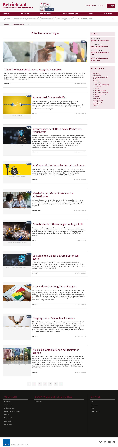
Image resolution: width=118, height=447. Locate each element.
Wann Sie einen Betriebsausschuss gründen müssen (33, 69)
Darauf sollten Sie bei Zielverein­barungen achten (55, 257)
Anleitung (98, 83)
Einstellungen (60, 18)
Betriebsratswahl (33, 18)
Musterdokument (100, 90)
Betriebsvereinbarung (102, 85)
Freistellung (69, 18)
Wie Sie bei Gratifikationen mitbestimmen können (55, 351)
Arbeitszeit (8, 18)
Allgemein (96, 73)
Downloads (96, 81)
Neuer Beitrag (97, 102)
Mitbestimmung (98, 100)
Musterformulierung (101, 92)
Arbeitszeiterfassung (20, 18)
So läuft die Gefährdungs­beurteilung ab (54, 286)
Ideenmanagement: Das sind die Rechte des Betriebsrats (56, 130)
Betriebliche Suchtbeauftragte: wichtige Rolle (57, 224)
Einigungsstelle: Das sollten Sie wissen (53, 318)
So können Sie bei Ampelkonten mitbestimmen (58, 165)
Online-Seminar (98, 104)
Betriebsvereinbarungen (18, 24)
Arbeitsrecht (97, 75)
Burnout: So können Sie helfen (49, 97)
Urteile (95, 106)
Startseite (6, 24)
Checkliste (98, 87)
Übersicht (98, 96)
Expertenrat (96, 98)
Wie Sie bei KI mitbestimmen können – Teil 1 (99, 59)
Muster (97, 88)
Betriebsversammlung (47, 18)
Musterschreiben (100, 94)
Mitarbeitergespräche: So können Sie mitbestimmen (52, 195)
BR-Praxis (96, 79)
